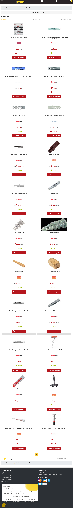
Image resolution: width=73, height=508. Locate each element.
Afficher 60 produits (65, 19)
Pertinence (36, 19)
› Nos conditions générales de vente (10, 475)
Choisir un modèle (54, 57)
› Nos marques (5, 481)
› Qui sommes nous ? (6, 473)
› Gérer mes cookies (6, 479)
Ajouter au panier (18, 57)
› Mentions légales (6, 477)
